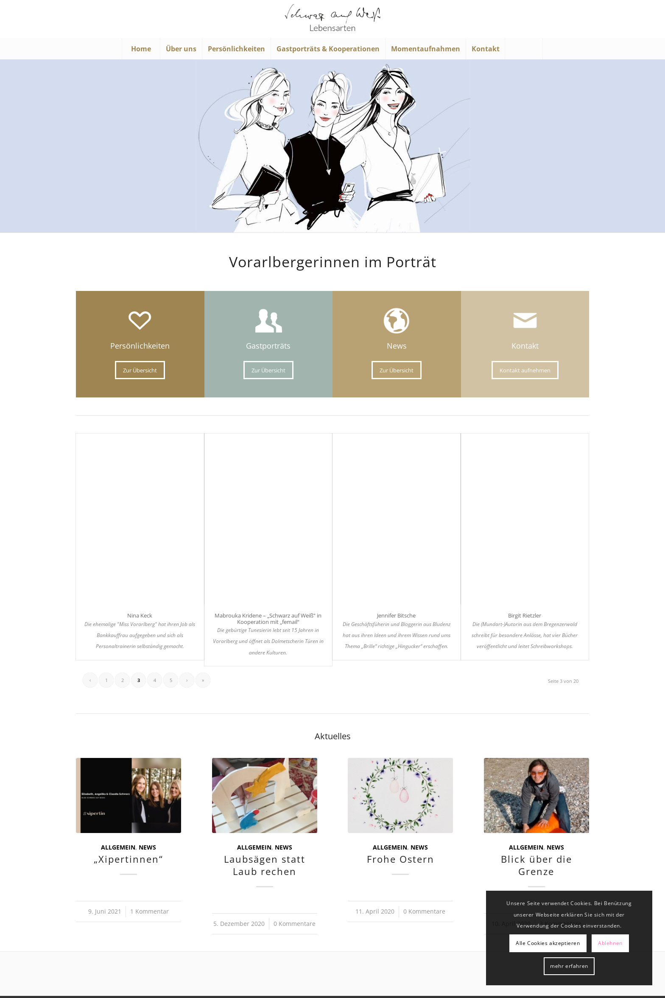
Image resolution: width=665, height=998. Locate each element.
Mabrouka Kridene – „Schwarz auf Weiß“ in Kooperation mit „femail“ (268, 618)
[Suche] (524, 48)
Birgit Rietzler (524, 615)
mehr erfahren (569, 966)
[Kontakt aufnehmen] (525, 370)
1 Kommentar (149, 911)
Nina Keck (139, 615)
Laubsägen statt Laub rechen (264, 865)
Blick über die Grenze (536, 865)
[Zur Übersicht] (140, 370)
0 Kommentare (295, 924)
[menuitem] (141, 48)
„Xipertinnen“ (128, 859)
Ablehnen (610, 943)
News (147, 847)
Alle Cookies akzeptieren (548, 943)
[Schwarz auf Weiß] (332, 19)
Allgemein (118, 847)
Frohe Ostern (400, 859)
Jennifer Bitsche (396, 615)
